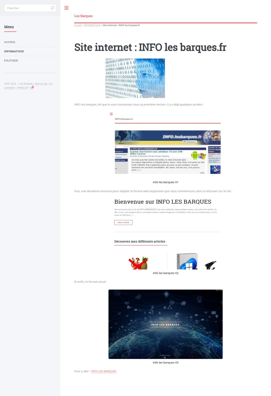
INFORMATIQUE (92, 25)
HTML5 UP (22, 87)
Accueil (77, 25)
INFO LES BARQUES (103, 371)
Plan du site (41, 83)
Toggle (66, 8)
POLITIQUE (11, 60)
